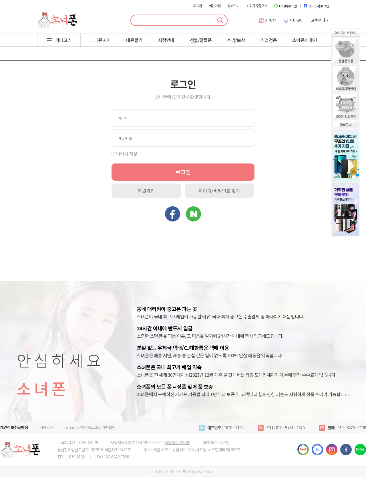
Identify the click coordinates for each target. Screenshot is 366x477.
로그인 (197, 5)
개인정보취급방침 (14, 427)
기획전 (267, 20)
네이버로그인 (285, 5)
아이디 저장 (126, 153)
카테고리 (63, 40)
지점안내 (166, 40)
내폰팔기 (134, 40)
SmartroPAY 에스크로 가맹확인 (90, 427)
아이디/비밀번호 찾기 (219, 190)
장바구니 (233, 5)
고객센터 (320, 20)
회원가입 (214, 5)
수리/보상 (236, 40)
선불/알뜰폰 (201, 40)
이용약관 (46, 427)
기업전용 (268, 40)
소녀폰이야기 (304, 40)
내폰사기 (102, 40)
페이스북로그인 (316, 5)
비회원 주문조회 (257, 5)
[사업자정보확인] (176, 442)
